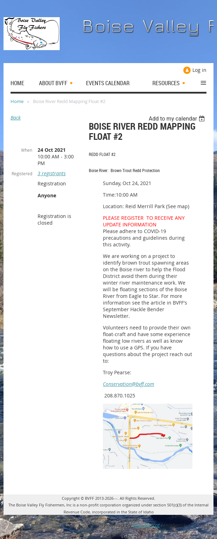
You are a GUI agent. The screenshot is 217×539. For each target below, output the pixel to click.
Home (17, 101)
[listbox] (177, 118)
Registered (22, 173)
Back (16, 117)
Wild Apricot (146, 525)
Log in (199, 70)
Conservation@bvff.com (128, 384)
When (26, 150)
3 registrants (52, 173)
